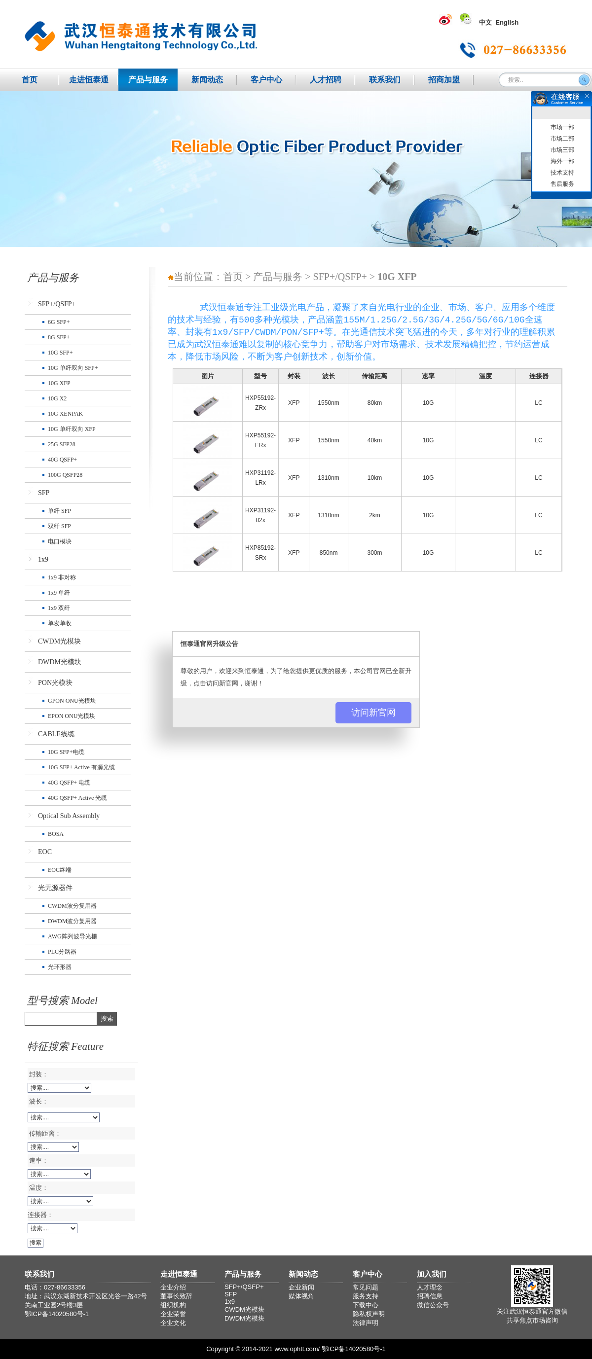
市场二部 (562, 138)
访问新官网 (373, 712)
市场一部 (562, 127)
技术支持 (562, 172)
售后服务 (562, 183)
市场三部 (562, 149)
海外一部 (562, 161)
